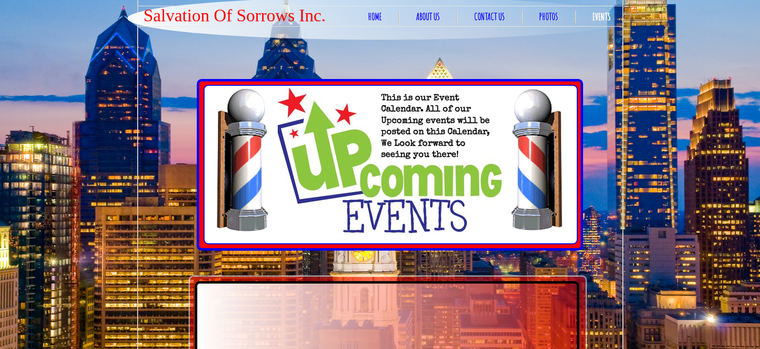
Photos (548, 17)
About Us (428, 17)
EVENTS (601, 17)
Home (374, 17)
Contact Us (489, 17)
